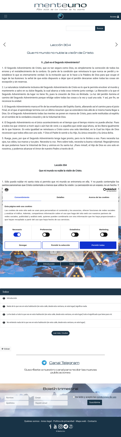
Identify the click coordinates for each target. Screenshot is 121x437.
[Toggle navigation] (5, 16)
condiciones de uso (106, 397)
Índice (72, 264)
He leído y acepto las (94, 397)
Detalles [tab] (60, 197)
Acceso (114, 16)
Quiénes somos (31, 421)
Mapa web (81, 421)
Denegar (23, 245)
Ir (60, 258)
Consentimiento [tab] (22, 197)
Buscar (100, 28)
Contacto (92, 421)
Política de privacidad (63, 421)
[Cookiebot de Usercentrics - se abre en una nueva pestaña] (105, 190)
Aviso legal (46, 421)
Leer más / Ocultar (60, 333)
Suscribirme (94, 402)
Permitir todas (98, 245)
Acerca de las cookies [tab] (99, 197)
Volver (6, 349)
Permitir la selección (60, 245)
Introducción (49, 264)
